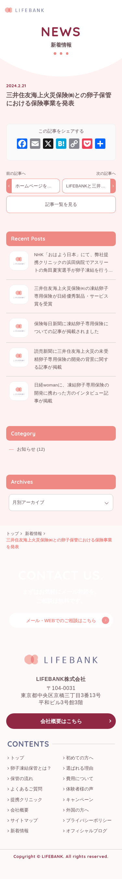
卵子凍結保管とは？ (30, 768)
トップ (17, 758)
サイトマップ (24, 820)
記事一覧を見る (61, 204)
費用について (79, 779)
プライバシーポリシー (89, 820)
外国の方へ (77, 810)
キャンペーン (79, 800)
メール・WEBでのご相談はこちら (61, 620)
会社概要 (19, 810)
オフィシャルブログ (86, 831)
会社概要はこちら (61, 721)
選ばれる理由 (79, 768)
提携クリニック (26, 800)
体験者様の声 (79, 789)
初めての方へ (79, 758)
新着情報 (19, 831)
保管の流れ (21, 779)
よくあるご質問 (26, 789)
